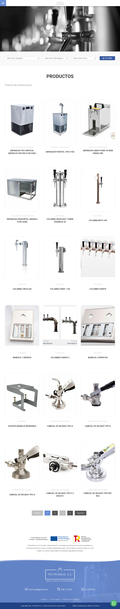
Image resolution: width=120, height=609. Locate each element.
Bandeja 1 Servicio (22, 357)
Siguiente (80, 513)
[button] (113, 603)
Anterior (37, 513)
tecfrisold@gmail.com (36, 589)
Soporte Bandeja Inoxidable (22, 426)
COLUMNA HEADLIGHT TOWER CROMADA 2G (60, 220)
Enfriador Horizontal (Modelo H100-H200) (22, 220)
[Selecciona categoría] (22, 58)
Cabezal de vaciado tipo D (98, 426)
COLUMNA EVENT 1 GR (60, 289)
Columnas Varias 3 (60, 357)
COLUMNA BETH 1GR (98, 220)
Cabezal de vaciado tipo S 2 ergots (60, 494)
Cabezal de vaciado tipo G (22, 495)
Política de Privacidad (70, 599)
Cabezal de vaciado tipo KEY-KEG (98, 494)
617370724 (88, 589)
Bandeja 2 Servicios (98, 357)
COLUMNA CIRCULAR (22, 289)
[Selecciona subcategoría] (55, 58)
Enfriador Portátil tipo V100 (60, 152)
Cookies (44, 599)
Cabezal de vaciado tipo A (60, 426)
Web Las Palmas (93, 606)
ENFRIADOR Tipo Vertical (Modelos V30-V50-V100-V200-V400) (22, 152)
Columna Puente (98, 289)
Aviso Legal (55, 599)
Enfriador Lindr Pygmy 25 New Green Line (98, 151)
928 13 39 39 (64, 589)
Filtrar (107, 58)
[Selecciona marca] (83, 58)
